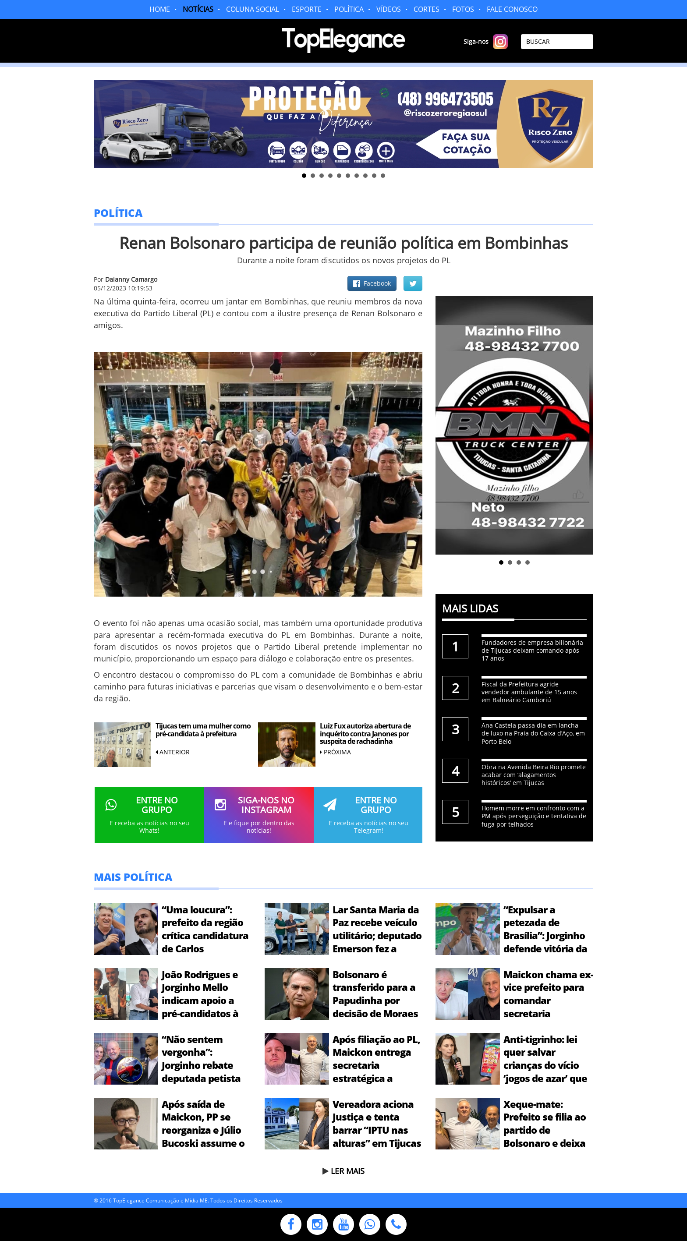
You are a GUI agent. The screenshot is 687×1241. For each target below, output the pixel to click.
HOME (159, 9)
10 (383, 175)
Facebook (372, 283)
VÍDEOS (388, 9)
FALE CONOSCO (512, 9)
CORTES (426, 9)
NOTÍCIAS (198, 9)
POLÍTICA (349, 9)
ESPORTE (307, 9)
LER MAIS (348, 1171)
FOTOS (463, 9)
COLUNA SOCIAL (252, 9)
